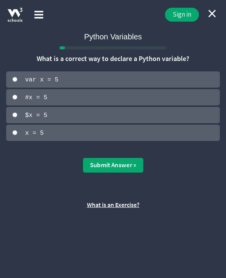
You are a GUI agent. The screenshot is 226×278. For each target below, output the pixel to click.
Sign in (182, 14)
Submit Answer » (113, 164)
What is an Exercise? (113, 204)
